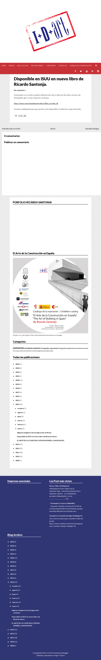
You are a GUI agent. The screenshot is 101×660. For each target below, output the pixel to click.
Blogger (65, 653)
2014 (17, 404)
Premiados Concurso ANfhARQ (62, 503)
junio (19, 416)
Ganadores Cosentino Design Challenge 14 (65, 516)
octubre (20, 408)
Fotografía (62, 348)
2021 (17, 376)
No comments (19, 90)
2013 (17, 444)
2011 (17, 452)
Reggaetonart (37, 65)
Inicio (52, 128)
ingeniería (41, 351)
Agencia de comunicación (80, 65)
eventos (37, 348)
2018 (17, 388)
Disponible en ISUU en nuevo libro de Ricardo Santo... (37, 436)
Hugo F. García (59, 655)
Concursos (51, 65)
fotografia (45, 348)
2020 (17, 380)
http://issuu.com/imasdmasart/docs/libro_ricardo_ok (36, 103)
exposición (53, 348)
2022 (17, 372)
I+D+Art (49, 653)
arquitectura (70, 348)
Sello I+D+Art (22, 65)
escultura (34, 351)
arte (14, 351)
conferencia (23, 351)
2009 (17, 460)
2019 (17, 384)
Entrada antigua (92, 128)
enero (19, 428)
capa (17, 351)
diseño (29, 351)
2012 (17, 448)
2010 (17, 456)
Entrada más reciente (11, 128)
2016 (17, 396)
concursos (79, 348)
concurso (18, 347)
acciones (28, 348)
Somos (11, 65)
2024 (17, 368)
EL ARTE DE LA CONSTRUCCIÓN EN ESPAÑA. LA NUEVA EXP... (41, 440)
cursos (85, 348)
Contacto (63, 65)
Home (3, 65)
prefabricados (48, 351)
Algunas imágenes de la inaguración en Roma (34, 433)
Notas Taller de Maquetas (59, 486)
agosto (20, 412)
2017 (17, 392)
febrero (20, 424)
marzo (20, 420)
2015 (17, 400)
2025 (17, 364)
